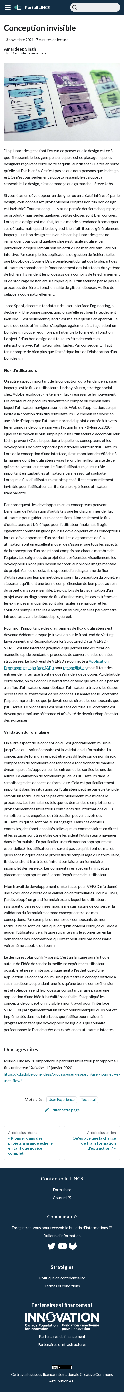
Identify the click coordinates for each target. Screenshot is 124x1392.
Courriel (62, 1197)
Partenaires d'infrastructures (62, 1344)
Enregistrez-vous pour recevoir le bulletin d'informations (62, 1227)
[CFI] (62, 1329)
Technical (88, 1099)
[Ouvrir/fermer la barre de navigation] (7, 7)
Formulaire (62, 1189)
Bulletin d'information (62, 1235)
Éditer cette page (62, 1109)
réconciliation (75, 667)
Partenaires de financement (62, 1336)
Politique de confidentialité (62, 1278)
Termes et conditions (62, 1285)
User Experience (62, 1099)
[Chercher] (95, 7)
